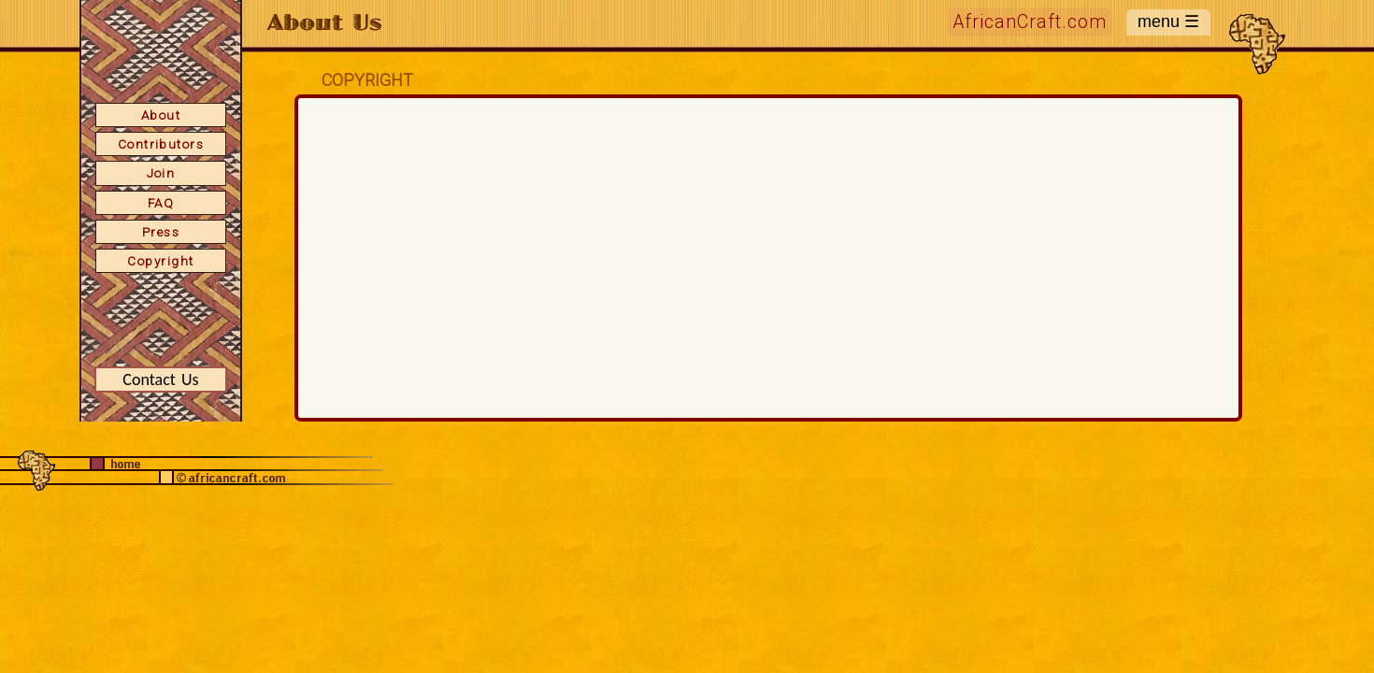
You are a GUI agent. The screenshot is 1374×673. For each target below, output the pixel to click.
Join (161, 172)
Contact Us (160, 379)
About (160, 114)
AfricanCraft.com (1030, 22)
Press (160, 231)
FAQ (161, 202)
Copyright (160, 260)
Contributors (161, 143)
